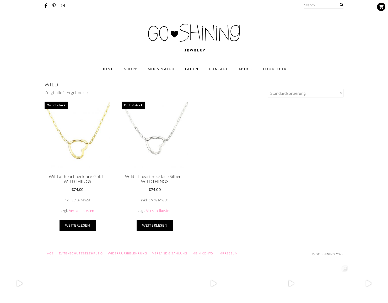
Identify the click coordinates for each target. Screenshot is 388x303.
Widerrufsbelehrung (127, 253)
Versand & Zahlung (169, 253)
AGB (50, 253)
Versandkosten (81, 210)
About (246, 69)
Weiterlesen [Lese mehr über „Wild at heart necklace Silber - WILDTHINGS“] (154, 225)
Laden (191, 69)
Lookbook (275, 69)
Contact (218, 69)
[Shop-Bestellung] (305, 93)
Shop (129, 69)
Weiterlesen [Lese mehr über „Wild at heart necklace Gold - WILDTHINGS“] (77, 225)
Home (107, 69)
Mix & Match (161, 69)
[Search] (341, 4)
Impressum (228, 253)
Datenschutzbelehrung (81, 253)
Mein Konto (202, 253)
